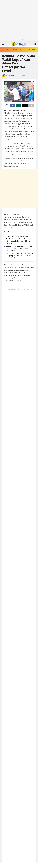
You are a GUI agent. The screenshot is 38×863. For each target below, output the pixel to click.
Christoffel (11, 76)
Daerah (14, 50)
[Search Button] (35, 44)
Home (6, 50)
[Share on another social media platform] (31, 105)
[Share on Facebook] (12, 105)
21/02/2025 (21, 76)
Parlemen (32, 50)
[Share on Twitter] (25, 105)
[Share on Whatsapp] (18, 105)
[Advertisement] (19, 19)
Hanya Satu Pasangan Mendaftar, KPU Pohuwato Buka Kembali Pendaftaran (18, 248)
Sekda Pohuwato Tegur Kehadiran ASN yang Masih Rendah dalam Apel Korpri (19, 256)
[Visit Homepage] (19, 44)
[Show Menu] (3, 44)
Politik (22, 50)
